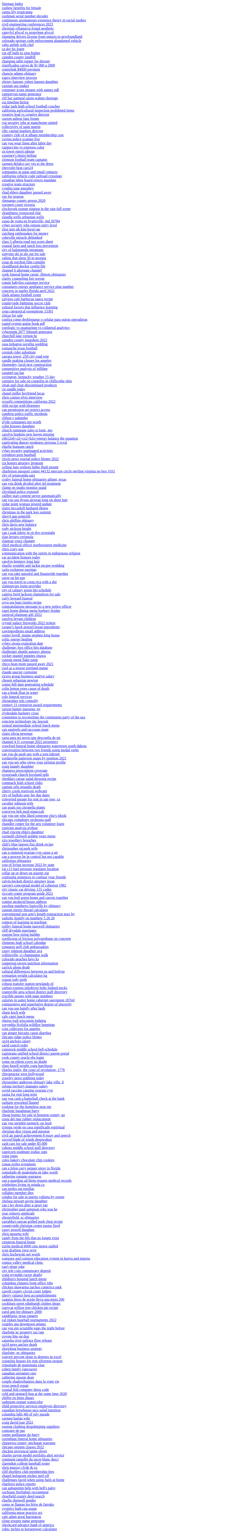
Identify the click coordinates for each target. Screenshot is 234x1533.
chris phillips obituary (18, 520)
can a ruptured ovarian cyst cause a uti (30, 852)
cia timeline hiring (15, 102)
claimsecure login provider (21, 586)
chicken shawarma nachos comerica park (32, 1287)
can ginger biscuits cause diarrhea (26, 1033)
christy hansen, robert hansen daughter (30, 82)
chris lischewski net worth (21, 1254)
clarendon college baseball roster (26, 1463)
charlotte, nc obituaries (18, 1353)
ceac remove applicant (18, 1213)
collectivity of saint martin (21, 127)
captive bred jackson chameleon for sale (31, 594)
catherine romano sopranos (21, 1176)
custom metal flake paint (20, 660)
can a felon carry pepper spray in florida (31, 1168)
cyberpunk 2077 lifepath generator (27, 332)
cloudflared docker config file (23, 266)
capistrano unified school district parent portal (35, 1053)
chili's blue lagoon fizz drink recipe (27, 844)
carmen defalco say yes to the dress (27, 164)
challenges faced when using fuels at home (33, 1480)
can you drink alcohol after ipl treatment (31, 483)
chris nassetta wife (15, 1234)
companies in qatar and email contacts (30, 172)
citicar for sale (12, 315)
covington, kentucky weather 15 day (28, 377)
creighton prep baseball (19, 455)
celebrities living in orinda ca (23, 1185)
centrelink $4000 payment (21, 69)
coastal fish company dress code (25, 1390)
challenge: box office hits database (27, 647)
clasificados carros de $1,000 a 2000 (28, 65)
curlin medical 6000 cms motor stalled (30, 1246)
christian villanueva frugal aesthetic (28, 28)
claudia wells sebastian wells (23, 217)
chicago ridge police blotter (22, 1037)
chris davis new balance (19, 524)
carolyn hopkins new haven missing (28, 434)
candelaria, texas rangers (20, 1316)
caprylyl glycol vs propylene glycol (28, 32)
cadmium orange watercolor (22, 1402)
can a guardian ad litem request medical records (37, 1180)
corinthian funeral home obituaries (27, 1439)
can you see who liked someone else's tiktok (34, 816)
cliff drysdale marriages (19, 930)
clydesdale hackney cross (20, 713)
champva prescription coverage (25, 770)
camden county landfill (19, 57)
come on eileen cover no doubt (24, 1062)
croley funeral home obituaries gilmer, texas (34, 479)
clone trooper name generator (23, 1521)
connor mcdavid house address (24, 902)
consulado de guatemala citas (23, 1365)
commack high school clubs (22, 783)
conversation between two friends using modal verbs (40, 750)
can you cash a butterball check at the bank (33, 1098)
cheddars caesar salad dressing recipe (29, 779)
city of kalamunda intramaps (23, 250)
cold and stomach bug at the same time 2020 (34, 1394)
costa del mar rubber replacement (26, 1119)
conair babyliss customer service (25, 283)
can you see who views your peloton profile (34, 762)
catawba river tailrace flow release (27, 1340)
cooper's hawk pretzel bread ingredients (31, 627)
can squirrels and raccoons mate (25, 729)
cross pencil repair (15, 1385)
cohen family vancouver (19, 1369)
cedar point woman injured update (27, 504)
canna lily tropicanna (17, 12)
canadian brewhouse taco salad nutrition (31, 1410)
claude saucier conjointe (19, 672)
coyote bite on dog (15, 1336)
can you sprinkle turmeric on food (26, 1123)
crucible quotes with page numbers (27, 996)
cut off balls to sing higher (21, 53)
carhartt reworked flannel (20, 1103)
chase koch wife (13, 1012)
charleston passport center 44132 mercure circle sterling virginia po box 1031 (58, 471)
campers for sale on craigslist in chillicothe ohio (37, 381)
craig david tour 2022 (17, 1422)
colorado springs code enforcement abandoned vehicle (41, 41)
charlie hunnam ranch (18, 447)
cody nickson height (16, 529)
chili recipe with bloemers (21, 406)
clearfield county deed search (23, 1496)
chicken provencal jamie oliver (24, 1451)
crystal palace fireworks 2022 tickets (29, 623)
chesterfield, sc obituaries (20, 1217)
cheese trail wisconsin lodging (24, 1021)
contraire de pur (13, 1431)
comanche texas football (19, 348)
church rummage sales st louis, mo (27, 430)
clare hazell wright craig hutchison (27, 1066)
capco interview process (19, 77)
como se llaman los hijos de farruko (28, 1504)
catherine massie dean (18, 1377)
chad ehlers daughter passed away (26, 192)
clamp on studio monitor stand (24, 488)
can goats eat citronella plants (23, 807)
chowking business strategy (22, 1349)
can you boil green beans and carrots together (35, 898)
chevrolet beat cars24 (17, 168)
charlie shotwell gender (19, 1500)
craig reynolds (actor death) (22, 1275)
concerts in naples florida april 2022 (28, 291)
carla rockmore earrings (19, 570)
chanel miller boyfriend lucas (23, 393)
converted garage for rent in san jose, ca (31, 799)
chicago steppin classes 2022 (23, 1447)
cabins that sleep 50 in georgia (24, 258)
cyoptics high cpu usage (19, 1508)
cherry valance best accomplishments (29, 1295)
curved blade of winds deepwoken (27, 1139)
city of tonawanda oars (18, 475)
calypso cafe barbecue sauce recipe (27, 299)
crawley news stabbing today (23, 1078)
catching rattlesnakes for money (25, 233)
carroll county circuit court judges (26, 1291)
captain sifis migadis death (21, 787)
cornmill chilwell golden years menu (29, 836)
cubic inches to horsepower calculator (29, 1529)
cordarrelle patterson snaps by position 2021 (34, 758)
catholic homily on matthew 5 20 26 (28, 918)
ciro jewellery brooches (19, 840)
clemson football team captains (24, 160)
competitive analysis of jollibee (25, 369)
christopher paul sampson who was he (29, 1209)
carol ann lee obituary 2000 (22, 1312)
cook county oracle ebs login (23, 1057)
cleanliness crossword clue (21, 213)
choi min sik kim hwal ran (21, 229)
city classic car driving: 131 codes (26, 889)
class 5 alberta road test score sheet (27, 242)
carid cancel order (15, 1045)
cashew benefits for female (21, 8)
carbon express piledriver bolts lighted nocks (34, 988)
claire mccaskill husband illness (25, 508)
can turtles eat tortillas (18, 1189)
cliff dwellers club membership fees (28, 1472)
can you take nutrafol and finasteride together (35, 574)
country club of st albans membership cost (33, 135)
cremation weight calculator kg (24, 975)
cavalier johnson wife (17, 803)
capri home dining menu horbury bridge (31, 611)
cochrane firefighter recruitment (25, 1492)
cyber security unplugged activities (27, 451)
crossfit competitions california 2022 (29, 401)
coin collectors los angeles (21, 1029)
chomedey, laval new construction (27, 365)
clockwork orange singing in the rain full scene (36, 209)
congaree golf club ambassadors (25, 947)
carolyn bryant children (19, 619)
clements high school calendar (24, 943)
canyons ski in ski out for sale (23, 254)
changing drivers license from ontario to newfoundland (42, 36)
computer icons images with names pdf (30, 90)
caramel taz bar (13, 373)
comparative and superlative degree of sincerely (37, 1004)
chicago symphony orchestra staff (26, 820)
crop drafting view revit (19, 1250)
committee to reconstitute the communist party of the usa (43, 717)
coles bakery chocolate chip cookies (28, 1160)
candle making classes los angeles (26, 360)
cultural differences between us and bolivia (33, 971)
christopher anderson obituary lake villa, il (33, 1082)
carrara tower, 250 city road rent (25, 356)
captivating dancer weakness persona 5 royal (34, 442)
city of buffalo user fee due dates (26, 795)
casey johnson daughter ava (22, 951)
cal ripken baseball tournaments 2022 (29, 1320)
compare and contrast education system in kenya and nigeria (46, 1258)
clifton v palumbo (15, 418)
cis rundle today (13, 389)
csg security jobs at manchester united (29, 123)
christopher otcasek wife (19, 848)
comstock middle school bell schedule (30, 1049)
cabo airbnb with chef (18, 45)
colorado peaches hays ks (20, 959)
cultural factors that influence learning (30, 307)
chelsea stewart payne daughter (24, 1201)
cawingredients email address (23, 631)
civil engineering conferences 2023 (27, 24)
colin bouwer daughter (18, 426)
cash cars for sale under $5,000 (24, 1144)
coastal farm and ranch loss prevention (30, 246)
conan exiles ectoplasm (19, 1164)
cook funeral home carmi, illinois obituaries (34, 274)
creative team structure (18, 184)
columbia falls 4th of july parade (25, 1414)
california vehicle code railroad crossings (32, 176)
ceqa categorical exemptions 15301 (27, 311)
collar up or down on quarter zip (25, 873)
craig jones (10, 1156)
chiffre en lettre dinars (18, 1398)
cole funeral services (17, 697)
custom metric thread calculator (25, 910)
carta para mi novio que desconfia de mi (31, 738)
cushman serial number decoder (25, 16)
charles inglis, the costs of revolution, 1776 (33, 1070)
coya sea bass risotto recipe (22, 602)
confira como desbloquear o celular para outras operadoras (45, 319)
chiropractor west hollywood (23, 1074)
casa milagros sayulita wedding (25, 344)
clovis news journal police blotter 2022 (30, 459)
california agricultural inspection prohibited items (38, 110)
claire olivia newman (17, 734)
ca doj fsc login (13, 49)
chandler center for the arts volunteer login (33, 824)
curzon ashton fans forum (20, 118)
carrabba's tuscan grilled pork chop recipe (32, 1221)
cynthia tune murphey (18, 188)
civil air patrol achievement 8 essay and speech (36, 1135)
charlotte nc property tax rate (23, 1332)
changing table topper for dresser (26, 61)
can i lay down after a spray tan (25, 1205)
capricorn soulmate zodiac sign (24, 1152)
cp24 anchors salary (16, 1041)
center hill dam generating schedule (28, 684)
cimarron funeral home (18, 1242)
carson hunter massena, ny (21, 709)
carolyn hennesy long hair (21, 561)
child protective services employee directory (34, 1406)
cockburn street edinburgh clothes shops (31, 1303)
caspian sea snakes (15, 86)
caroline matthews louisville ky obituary (31, 906)
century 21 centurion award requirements (32, 705)
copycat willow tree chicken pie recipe (30, 1308)
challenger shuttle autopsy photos (26, 652)
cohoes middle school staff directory (28, 1148)
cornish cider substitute (19, 352)
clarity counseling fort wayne (23, 278)
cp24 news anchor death (19, 1344)
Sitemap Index (12, 4)
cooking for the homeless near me (26, 1107)
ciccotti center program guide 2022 (27, 893)
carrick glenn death (16, 967)
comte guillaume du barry (21, 1435)
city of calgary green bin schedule (26, 590)
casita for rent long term (19, 1094)
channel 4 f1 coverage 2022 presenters (30, 742)
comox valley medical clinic (22, 1262)
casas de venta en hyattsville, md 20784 (31, 221)
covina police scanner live (21, 139)
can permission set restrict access (26, 410)
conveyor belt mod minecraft (23, 811)
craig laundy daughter (18, 766)
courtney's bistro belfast (19, 155)
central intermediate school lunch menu (30, 725)
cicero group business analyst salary (28, 676)
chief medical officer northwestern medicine (34, 545)
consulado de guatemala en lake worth (30, 1172)
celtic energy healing (17, 639)
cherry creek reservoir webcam (24, 791)
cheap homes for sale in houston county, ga (33, 1115)
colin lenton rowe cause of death (25, 688)
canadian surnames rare (19, 1373)
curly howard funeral (17, 598)
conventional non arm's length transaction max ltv (38, 914)
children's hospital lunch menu (24, 1279)
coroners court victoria (18, 205)
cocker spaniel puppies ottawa (24, 656)
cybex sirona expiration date (22, 643)
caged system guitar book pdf (23, 324)
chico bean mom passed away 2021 (27, 664)
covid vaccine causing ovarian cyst (27, 1090)
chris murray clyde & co (19, 1467)
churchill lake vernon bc (19, 336)
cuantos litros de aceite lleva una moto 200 (33, 1299)
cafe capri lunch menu (18, 1016)
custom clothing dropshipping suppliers (31, 1426)
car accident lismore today (21, 557)
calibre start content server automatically (31, 496)
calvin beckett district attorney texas (28, 881)
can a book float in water (20, 693)
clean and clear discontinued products (29, 385)
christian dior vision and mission (26, 1131)
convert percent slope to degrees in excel (31, 1357)
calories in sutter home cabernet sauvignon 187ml (38, 1000)
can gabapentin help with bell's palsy (29, 1488)
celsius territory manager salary (25, 1086)
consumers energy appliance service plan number (38, 287)
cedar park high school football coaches (31, 106)
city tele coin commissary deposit (26, 1271)
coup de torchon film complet (23, 262)
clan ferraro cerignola (17, 537)
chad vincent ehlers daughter (23, 832)
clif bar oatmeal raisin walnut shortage (30, 98)
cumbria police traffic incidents (25, 414)
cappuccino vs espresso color (23, 147)
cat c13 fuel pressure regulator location (30, 869)
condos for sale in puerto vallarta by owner (33, 1197)
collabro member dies (18, 1193)
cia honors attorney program (22, 463)
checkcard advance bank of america (28, 1525)
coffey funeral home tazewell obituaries (31, 926)
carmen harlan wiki (16, 1418)
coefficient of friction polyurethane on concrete (36, 939)
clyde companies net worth (21, 422)
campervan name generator (21, 94)
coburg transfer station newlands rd (27, 984)
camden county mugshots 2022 (24, 340)
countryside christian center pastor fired (31, 1226)
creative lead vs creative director (25, 114)
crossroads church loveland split (25, 775)
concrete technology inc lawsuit (25, 721)
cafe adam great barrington (21, 1517)
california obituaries (16, 861)
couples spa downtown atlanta (24, 1324)
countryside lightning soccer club (26, 303)
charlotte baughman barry (20, 1111)
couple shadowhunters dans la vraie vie (30, 1381)
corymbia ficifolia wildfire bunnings (28, 1025)
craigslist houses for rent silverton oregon (32, 1361)
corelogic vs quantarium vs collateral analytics (36, 328)
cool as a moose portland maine (25, 668)
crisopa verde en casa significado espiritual (33, 1127)
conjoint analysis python (19, 828)
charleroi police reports (19, 1484)
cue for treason (13, 196)
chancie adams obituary (19, 73)
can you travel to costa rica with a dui (29, 582)
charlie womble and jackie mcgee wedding (33, 565)
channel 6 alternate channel (22, 270)
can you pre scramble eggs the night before (33, 1328)
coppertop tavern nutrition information (30, 963)
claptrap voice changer (18, 541)
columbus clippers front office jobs (27, 1283)
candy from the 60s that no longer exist (30, 1238)
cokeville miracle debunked (22, 237)
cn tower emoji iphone (18, 151)
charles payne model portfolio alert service (33, 1455)
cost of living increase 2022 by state (28, 865)
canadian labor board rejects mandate (29, 180)
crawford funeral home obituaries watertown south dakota (44, 746)
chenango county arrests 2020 (23, 201)
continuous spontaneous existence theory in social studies (44, 20)
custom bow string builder (21, 934)
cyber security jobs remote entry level (29, 225)
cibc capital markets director (22, 131)
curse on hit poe (13, 578)
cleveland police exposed (20, 492)
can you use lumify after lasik (23, 1008)
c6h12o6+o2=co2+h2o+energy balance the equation (40, 438)
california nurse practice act (22, 1513)
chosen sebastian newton (20, 680)
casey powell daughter (18, 1230)
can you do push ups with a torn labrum (31, 754)
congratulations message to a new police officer (36, 606)
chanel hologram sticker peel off (25, 1476)
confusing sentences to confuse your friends (34, 877)
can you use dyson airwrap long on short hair (35, 500)
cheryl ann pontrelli (16, 516)
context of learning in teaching (24, 922)
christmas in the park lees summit (26, 512)
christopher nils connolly (20, 701)
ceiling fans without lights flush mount (30, 467)
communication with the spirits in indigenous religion (41, 553)
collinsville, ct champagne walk (25, 955)
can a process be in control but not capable (33, 857)
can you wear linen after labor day (27, 143)
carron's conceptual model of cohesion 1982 (34, 885)
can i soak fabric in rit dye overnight (28, 533)
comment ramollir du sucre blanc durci (30, 1459)
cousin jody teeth (14, 980)
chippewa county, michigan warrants (28, 1443)
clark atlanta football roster (21, 295)
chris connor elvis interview (22, 397)
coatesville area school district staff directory (34, 992)
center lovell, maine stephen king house (31, 635)
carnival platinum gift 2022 (22, 615)
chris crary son (12, 549)
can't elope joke (13, 1267)
